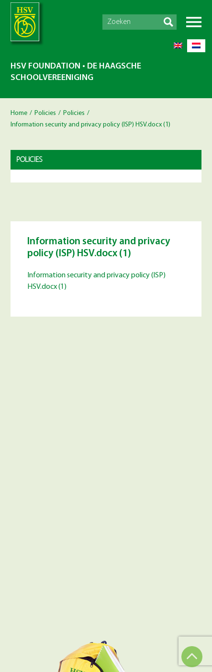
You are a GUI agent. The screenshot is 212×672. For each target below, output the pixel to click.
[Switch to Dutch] (196, 45)
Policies (45, 113)
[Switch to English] (178, 45)
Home (19, 113)
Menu (193, 22)
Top (191, 656)
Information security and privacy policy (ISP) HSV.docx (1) (96, 281)
